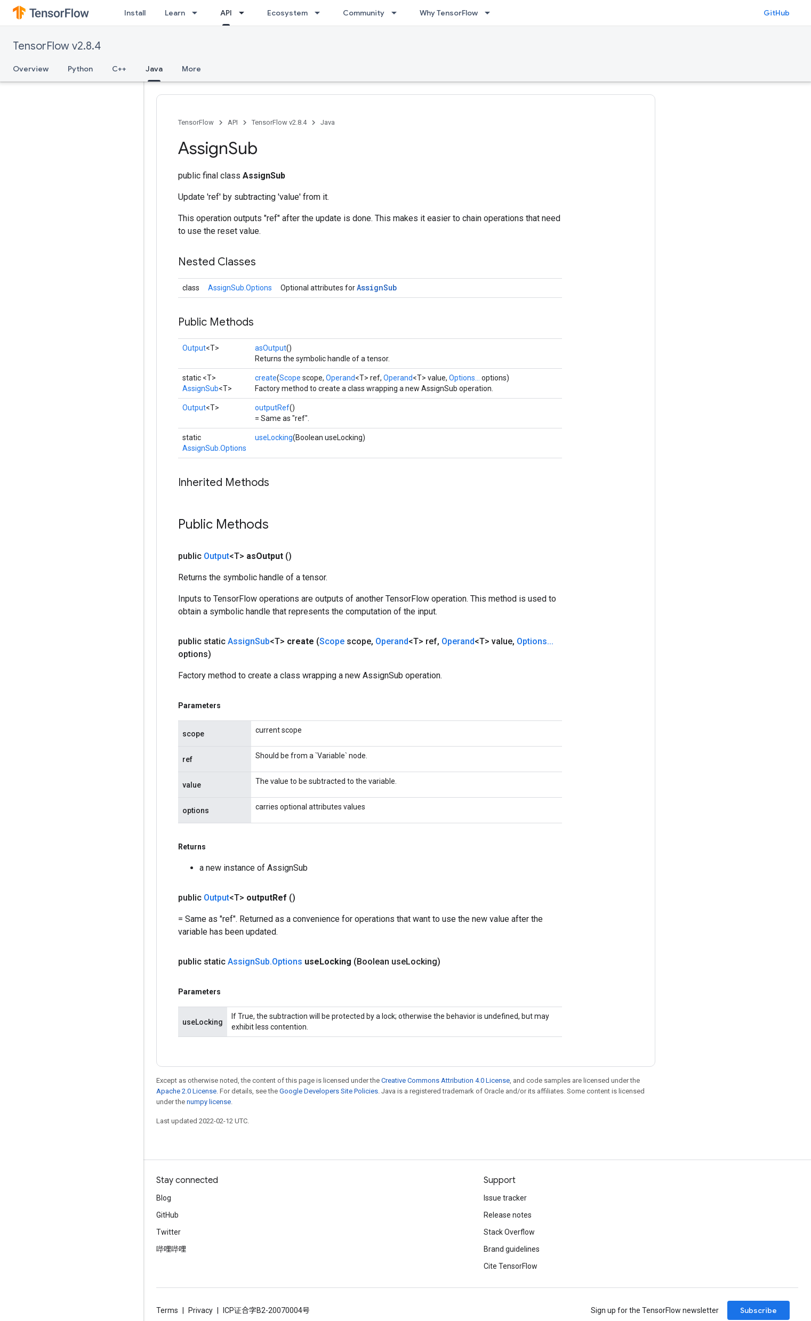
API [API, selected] (226, 13)
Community (363, 13)
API (233, 122)
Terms (167, 1310)
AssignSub (377, 287)
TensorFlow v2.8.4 (57, 46)
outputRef (272, 407)
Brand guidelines (512, 1249)
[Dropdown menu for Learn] (198, 13)
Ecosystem (287, 13)
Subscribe (758, 1310)
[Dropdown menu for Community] (397, 13)
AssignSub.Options (240, 287)
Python (80, 69)
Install (135, 13)
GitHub (777, 13)
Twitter (168, 1232)
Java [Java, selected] (154, 69)
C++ (119, 69)
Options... (464, 378)
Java (327, 122)
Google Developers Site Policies (328, 1091)
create (266, 378)
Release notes (508, 1215)
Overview (31, 69)
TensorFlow (196, 122)
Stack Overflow (509, 1232)
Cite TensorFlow (510, 1266)
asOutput (270, 348)
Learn (175, 13)
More (191, 69)
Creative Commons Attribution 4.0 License (445, 1080)
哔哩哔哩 (171, 1249)
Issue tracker (505, 1198)
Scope (290, 378)
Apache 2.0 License (186, 1091)
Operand (340, 378)
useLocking (274, 437)
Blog (163, 1198)
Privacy (200, 1310)
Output (194, 348)
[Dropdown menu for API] (245, 13)
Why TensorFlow (449, 13)
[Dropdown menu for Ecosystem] (320, 13)
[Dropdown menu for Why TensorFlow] (490, 13)
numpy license (209, 1102)
